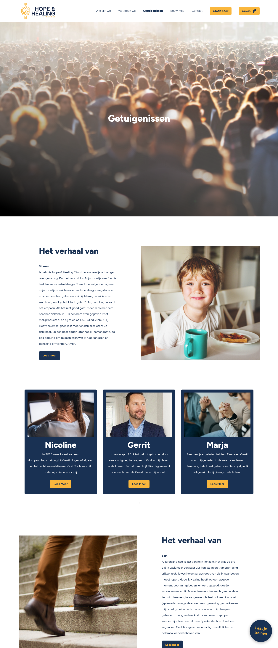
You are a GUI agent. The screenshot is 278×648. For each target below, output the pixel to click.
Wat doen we (127, 10)
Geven (246, 11)
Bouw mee (177, 10)
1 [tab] (139, 503)
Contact (197, 10)
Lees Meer (61, 484)
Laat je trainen (260, 631)
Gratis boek (221, 11)
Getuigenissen (153, 10)
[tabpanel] (61, 442)
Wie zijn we (103, 10)
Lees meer (50, 355)
